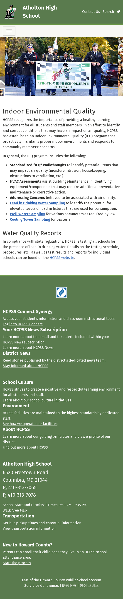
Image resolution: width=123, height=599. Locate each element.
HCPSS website (62, 258)
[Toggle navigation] (9, 31)
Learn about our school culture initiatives (37, 400)
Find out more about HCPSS (25, 447)
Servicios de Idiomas (41, 585)
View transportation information (29, 528)
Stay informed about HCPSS (25, 366)
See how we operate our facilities (30, 424)
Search (108, 12)
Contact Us (91, 12)
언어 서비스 (89, 585)
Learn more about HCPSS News (28, 347)
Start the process (17, 563)
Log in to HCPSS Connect (23, 324)
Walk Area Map (15, 510)
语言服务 (69, 585)
